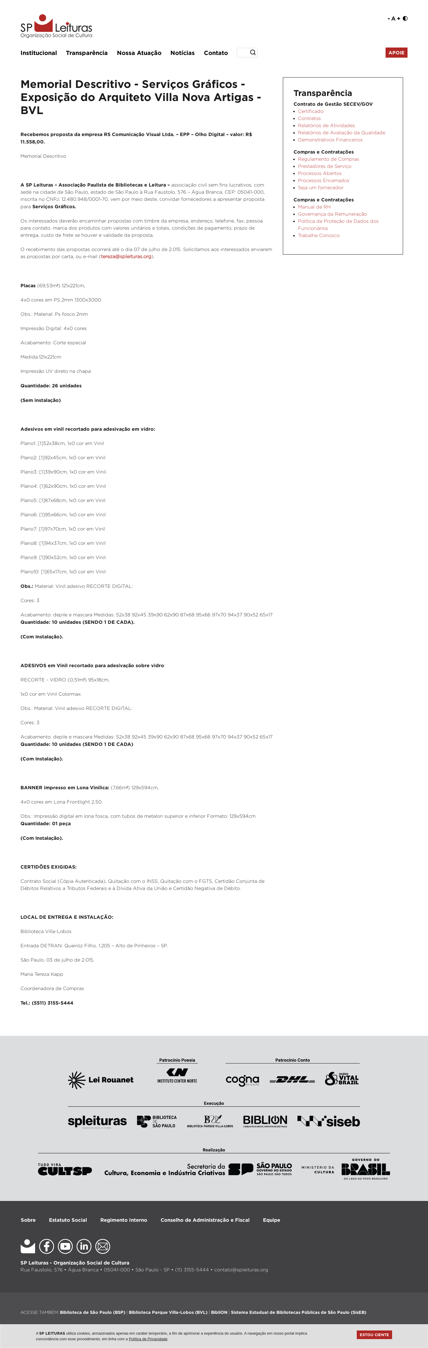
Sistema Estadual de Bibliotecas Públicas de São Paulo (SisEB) (298, 1312)
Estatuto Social (68, 1220)
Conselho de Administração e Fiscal (205, 1220)
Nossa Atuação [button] (139, 52)
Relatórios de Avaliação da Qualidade (341, 132)
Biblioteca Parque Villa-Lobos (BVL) (168, 1312)
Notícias (182, 52)
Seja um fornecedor (320, 187)
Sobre (28, 1220)
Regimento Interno (123, 1220)
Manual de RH (314, 206)
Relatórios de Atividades (326, 125)
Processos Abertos (320, 173)
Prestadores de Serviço (324, 166)
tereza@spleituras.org (126, 256)
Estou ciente (374, 1335)
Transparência (87, 52)
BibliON (219, 1312)
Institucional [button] (38, 52)
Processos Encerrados (323, 180)
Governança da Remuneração (332, 214)
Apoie (397, 52)
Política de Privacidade (148, 1339)
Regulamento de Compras (328, 159)
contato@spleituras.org (241, 1269)
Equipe (271, 1220)
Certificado (311, 111)
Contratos (309, 118)
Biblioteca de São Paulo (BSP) (92, 1312)
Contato (216, 52)
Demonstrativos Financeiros (330, 139)
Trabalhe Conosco (319, 235)
